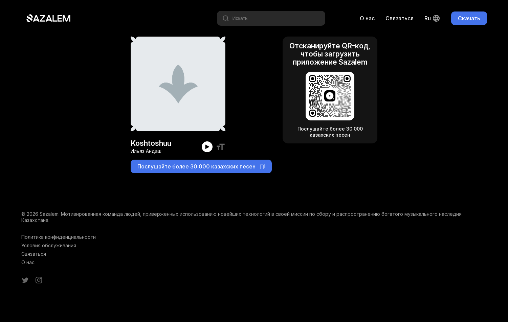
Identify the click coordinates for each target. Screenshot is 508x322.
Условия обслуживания (48, 245)
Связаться (399, 18)
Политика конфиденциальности (58, 237)
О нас (367, 18)
